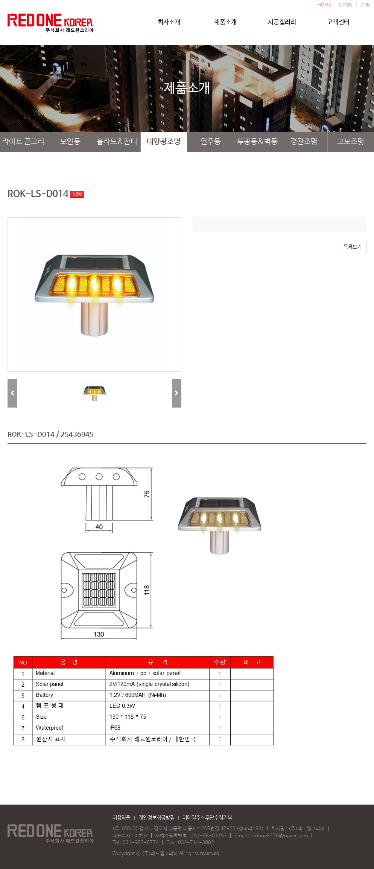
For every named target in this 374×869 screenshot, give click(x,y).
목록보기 (353, 247)
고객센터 (338, 25)
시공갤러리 (282, 25)
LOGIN (346, 5)
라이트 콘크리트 (23, 144)
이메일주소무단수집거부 (207, 818)
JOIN (365, 5)
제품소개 (225, 25)
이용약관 (122, 818)
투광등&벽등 (257, 141)
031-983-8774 (141, 843)
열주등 (211, 141)
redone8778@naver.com (279, 836)
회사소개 (169, 25)
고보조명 (350, 141)
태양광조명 (164, 141)
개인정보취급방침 (156, 818)
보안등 (70, 141)
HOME (324, 5)
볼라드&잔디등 (117, 144)
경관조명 (304, 141)
